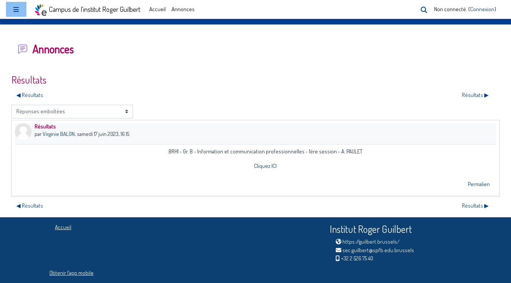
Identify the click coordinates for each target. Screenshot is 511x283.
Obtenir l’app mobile (71, 272)
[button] (424, 9)
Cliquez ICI (265, 165)
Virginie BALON (59, 133)
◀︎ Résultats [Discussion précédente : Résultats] (29, 94)
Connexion (482, 9)
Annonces (183, 9)
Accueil (157, 9)
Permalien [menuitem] (479, 184)
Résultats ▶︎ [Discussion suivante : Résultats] (475, 94)
